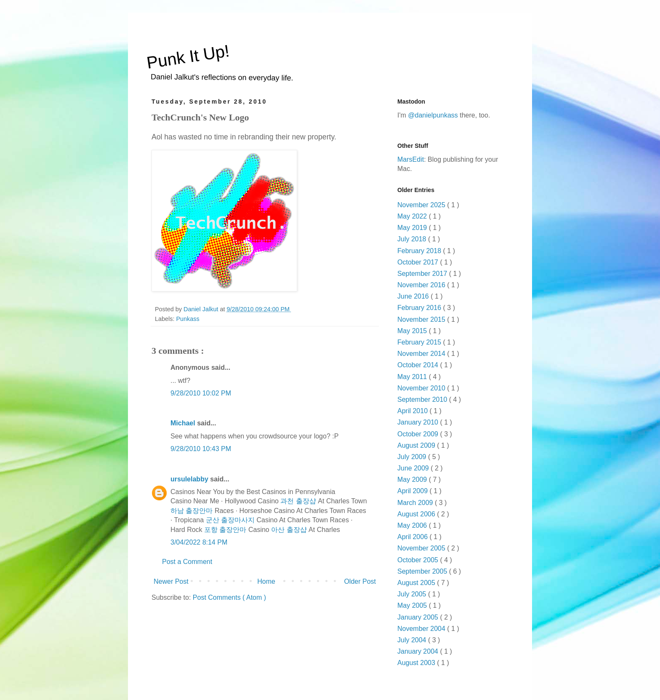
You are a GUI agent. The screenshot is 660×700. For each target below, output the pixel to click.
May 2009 (413, 479)
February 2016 (420, 307)
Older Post (360, 581)
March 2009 (416, 502)
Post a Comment (187, 561)
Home (266, 581)
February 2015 (420, 342)
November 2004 (422, 628)
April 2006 (413, 536)
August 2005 (417, 582)
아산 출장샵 (288, 529)
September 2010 (423, 399)
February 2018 (420, 250)
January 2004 (418, 651)
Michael (183, 423)
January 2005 (418, 617)
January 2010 (418, 422)
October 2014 (418, 365)
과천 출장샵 (298, 501)
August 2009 (417, 445)
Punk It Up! (188, 56)
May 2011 (413, 376)
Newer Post (171, 581)
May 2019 (413, 227)
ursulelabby (190, 479)
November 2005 (422, 548)
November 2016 (422, 285)
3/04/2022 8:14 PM (198, 542)
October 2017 (418, 262)
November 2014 (422, 353)
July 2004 (412, 640)
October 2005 (418, 560)
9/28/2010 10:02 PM (200, 393)
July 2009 (412, 456)
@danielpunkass (433, 115)
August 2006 (417, 514)
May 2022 (413, 216)
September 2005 (423, 571)
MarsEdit (410, 159)
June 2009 (414, 468)
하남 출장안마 (191, 510)
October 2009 (418, 434)
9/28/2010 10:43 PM (200, 448)
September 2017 (423, 273)
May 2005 (413, 605)
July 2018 (412, 239)
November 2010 (422, 388)
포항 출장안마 (225, 529)
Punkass (187, 318)
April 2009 (413, 490)
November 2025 (422, 204)
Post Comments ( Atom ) (229, 597)
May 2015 (413, 330)
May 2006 (413, 525)
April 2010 (413, 410)
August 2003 (417, 662)
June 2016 (414, 296)
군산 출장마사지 (230, 520)
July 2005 (412, 594)
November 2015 (422, 319)
